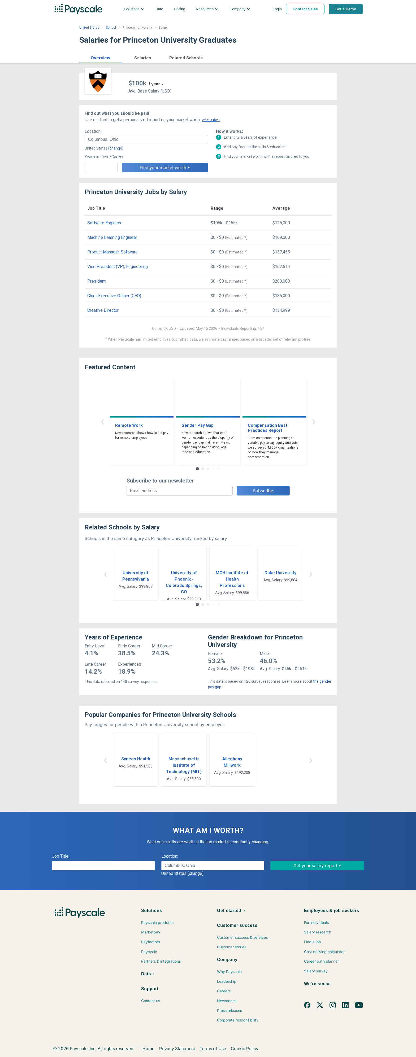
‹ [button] (102, 421)
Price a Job (273, 57)
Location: (93, 131)
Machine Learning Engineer (112, 237)
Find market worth (315, 57)
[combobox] (146, 139)
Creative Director (103, 310)
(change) (115, 148)
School (111, 27)
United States (89, 27)
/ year (154, 84)
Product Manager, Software (112, 252)
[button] (100, 57)
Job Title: (60, 856)
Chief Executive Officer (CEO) (114, 295)
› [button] (313, 421)
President (96, 281)
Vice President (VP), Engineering (117, 266)
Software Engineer (104, 222)
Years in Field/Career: (104, 156)
